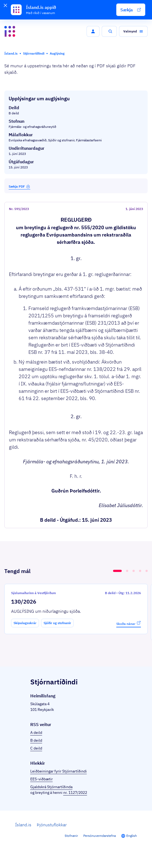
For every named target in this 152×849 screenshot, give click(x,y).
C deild (36, 748)
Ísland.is (23, 824)
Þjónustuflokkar (52, 824)
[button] (131, 9)
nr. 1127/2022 (75, 792)
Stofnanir (71, 836)
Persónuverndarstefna (99, 836)
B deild (36, 740)
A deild (36, 732)
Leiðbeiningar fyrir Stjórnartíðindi (58, 771)
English (131, 836)
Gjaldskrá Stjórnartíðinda (51, 786)
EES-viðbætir (41, 779)
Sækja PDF (19, 186)
